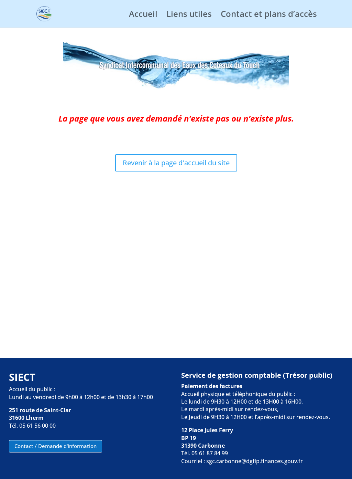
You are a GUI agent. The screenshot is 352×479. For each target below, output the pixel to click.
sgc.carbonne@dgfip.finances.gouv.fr (254, 461)
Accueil (143, 15)
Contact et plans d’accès (269, 15)
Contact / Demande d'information (55, 445)
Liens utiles (189, 15)
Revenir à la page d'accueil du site (176, 162)
